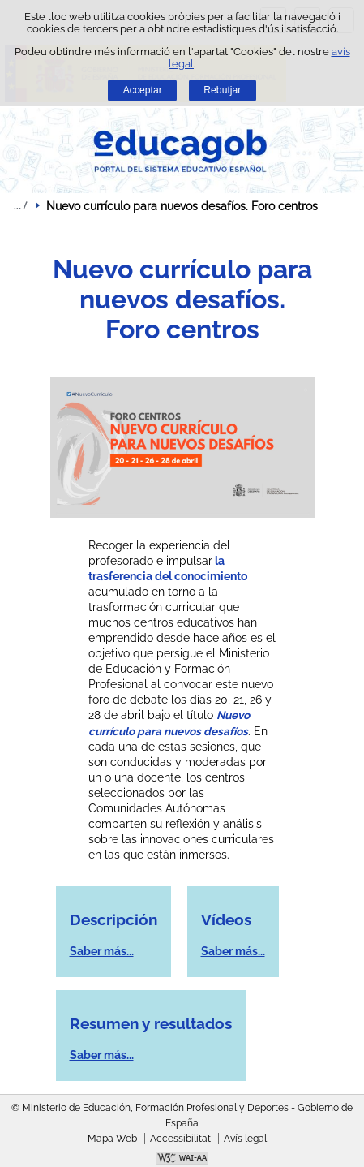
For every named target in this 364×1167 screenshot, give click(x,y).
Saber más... (102, 951)
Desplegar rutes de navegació (20, 205)
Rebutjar (222, 90)
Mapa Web (112, 1138)
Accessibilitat (180, 1138)
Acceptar (142, 90)
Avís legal (245, 1138)
